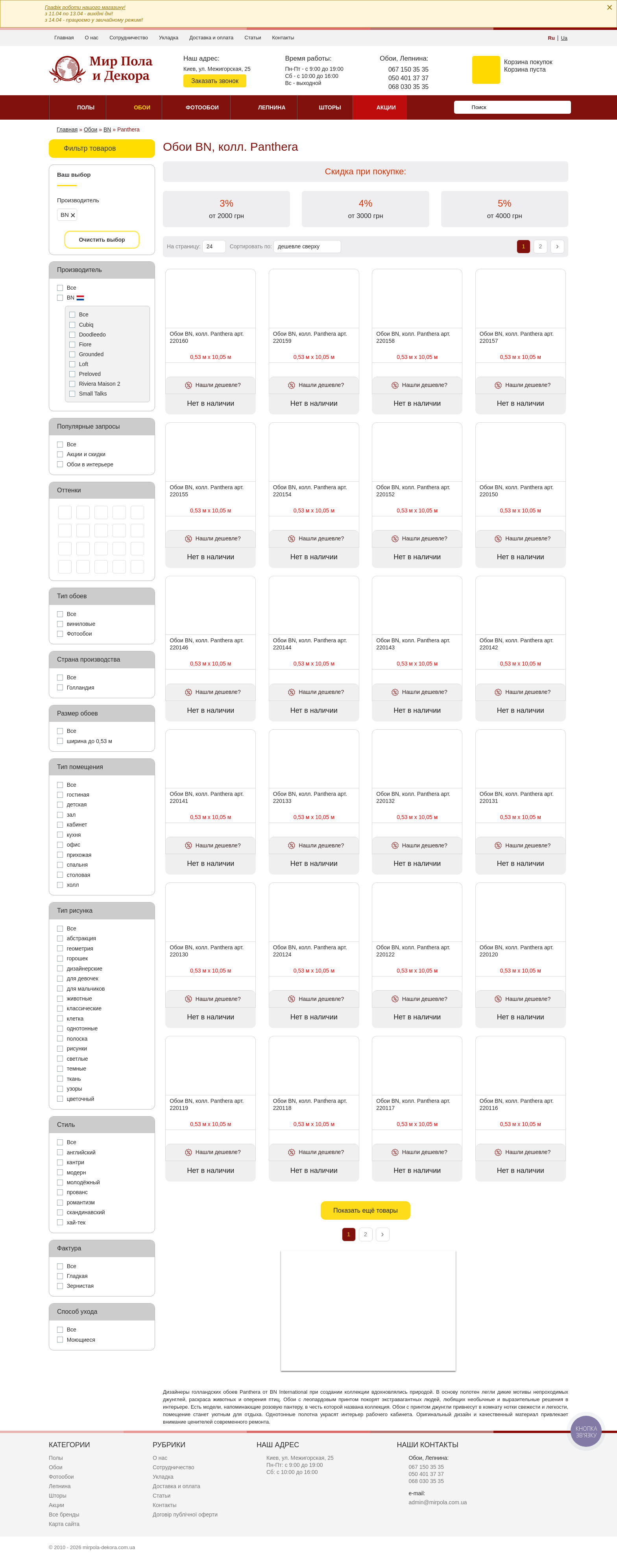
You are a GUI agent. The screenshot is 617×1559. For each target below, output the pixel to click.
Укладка (168, 38)
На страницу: (184, 246)
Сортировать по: (251, 246)
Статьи (252, 38)
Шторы (58, 1495)
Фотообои (61, 1477)
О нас (91, 38)
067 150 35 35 (408, 69)
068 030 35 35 (408, 86)
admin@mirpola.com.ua (437, 1502)
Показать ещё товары (365, 1210)
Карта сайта (64, 1524)
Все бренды (64, 1514)
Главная (64, 38)
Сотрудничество (128, 38)
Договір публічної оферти (185, 1514)
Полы (56, 1458)
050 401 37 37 (408, 78)
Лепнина (60, 1486)
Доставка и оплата (211, 38)
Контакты (283, 38)
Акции (56, 1505)
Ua (564, 38)
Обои (56, 1467)
